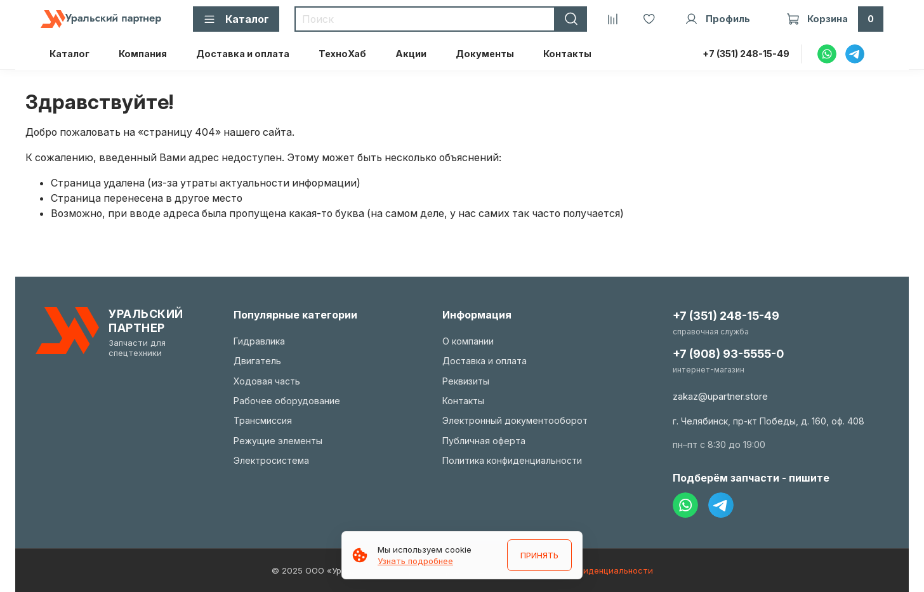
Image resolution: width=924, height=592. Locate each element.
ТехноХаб (342, 53)
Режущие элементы (278, 440)
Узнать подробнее (415, 561)
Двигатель (257, 360)
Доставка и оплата (242, 53)
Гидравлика (259, 341)
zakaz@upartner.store (720, 396)
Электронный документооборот (515, 420)
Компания (143, 53)
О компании (468, 341)
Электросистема (271, 460)
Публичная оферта (483, 440)
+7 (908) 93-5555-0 (728, 353)
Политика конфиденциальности (512, 460)
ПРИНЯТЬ (539, 555)
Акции (410, 53)
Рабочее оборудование (287, 400)
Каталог (69, 53)
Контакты (567, 53)
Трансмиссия (263, 420)
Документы (485, 53)
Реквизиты (465, 381)
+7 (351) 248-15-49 (746, 53)
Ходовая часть (267, 381)
